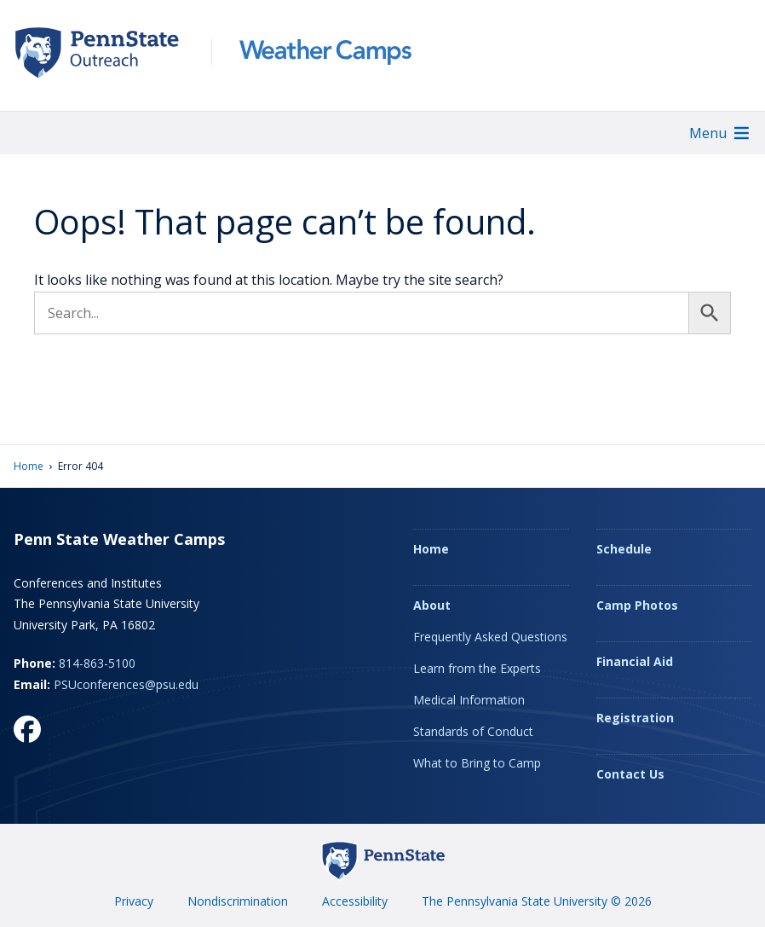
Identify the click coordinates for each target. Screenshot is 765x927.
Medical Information (469, 700)
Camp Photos (637, 605)
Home (28, 466)
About (432, 605)
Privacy (133, 901)
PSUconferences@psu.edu (126, 684)
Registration (635, 718)
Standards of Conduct (473, 731)
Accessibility (355, 901)
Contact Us (630, 774)
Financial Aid (634, 661)
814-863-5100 (97, 663)
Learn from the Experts (477, 668)
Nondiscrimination (237, 901)
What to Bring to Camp (477, 763)
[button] (708, 133)
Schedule (624, 549)
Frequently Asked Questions (490, 637)
